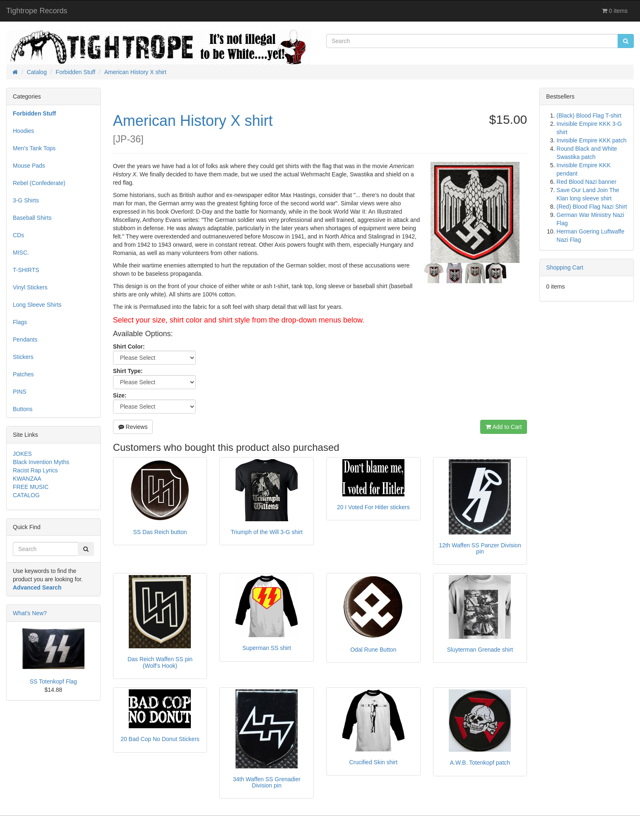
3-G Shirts (26, 200)
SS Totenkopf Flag (53, 681)
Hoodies (23, 131)
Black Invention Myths (41, 462)
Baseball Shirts (32, 217)
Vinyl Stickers (30, 287)
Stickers (23, 357)
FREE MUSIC (30, 487)
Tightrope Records (36, 11)
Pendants (25, 339)
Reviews (133, 427)
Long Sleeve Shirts (37, 304)
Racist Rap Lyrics (35, 470)
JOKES (22, 453)
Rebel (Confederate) (39, 183)
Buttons (22, 409)
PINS (19, 391)
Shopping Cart (564, 267)
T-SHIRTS (26, 270)
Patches (23, 374)
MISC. (21, 252)
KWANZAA (27, 478)
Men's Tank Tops (34, 148)
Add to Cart (504, 427)
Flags (20, 322)
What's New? (30, 613)
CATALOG (26, 495)
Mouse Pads (29, 165)
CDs (18, 235)
